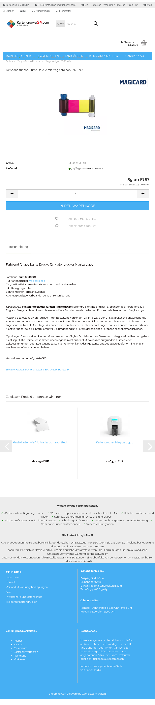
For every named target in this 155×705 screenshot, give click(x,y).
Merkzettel (63, 11)
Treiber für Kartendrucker (21, 601)
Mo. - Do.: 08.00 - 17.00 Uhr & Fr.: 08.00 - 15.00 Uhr (109, 5)
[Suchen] (95, 23)
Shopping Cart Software (63, 693)
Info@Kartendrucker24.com (105, 585)
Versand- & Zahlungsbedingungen (27, 587)
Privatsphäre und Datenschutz (24, 596)
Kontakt (10, 582)
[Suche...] (60, 23)
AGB (8, 591)
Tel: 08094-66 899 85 (16, 5)
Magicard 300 (37, 280)
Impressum (12, 577)
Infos (147, 5)
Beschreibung (18, 247)
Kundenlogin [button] (41, 11)
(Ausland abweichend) (93, 168)
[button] (23, 11)
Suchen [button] (8, 11)
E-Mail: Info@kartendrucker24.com (55, 5)
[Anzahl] (77, 193)
